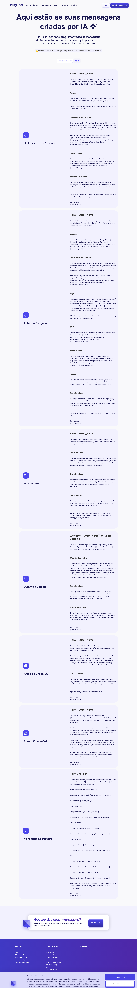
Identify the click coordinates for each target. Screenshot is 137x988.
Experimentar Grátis (119, 5)
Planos (55, 5)
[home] (16, 5)
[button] (33, 5)
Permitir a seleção (119, 968)
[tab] (65, 61)
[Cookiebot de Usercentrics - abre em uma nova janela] (13, 984)
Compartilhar (96, 924)
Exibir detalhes (111, 984)
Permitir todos (120, 961)
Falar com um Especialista (69, 5)
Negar (120, 974)
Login (106, 5)
